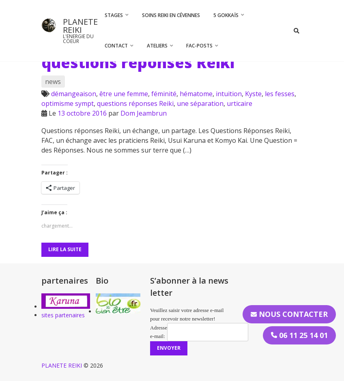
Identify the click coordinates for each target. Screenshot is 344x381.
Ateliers (157, 45)
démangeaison (73, 93)
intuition (229, 93)
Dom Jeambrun (143, 113)
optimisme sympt (67, 103)
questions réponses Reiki (137, 62)
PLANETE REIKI (80, 25)
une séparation (200, 103)
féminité (163, 93)
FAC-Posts (199, 45)
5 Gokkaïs (226, 15)
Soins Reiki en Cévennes (171, 15)
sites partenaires (63, 315)
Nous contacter (289, 314)
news (53, 81)
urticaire (239, 103)
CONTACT (116, 45)
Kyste (253, 93)
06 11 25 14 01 (299, 335)
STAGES (114, 15)
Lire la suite (65, 249)
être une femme (123, 93)
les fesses (280, 93)
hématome (196, 93)
